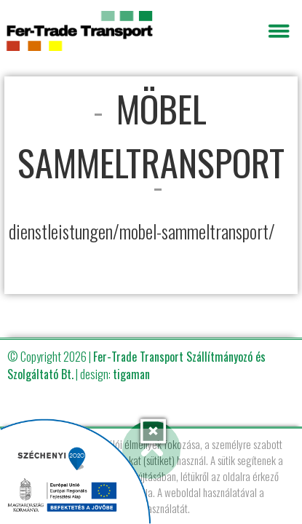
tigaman (131, 374)
